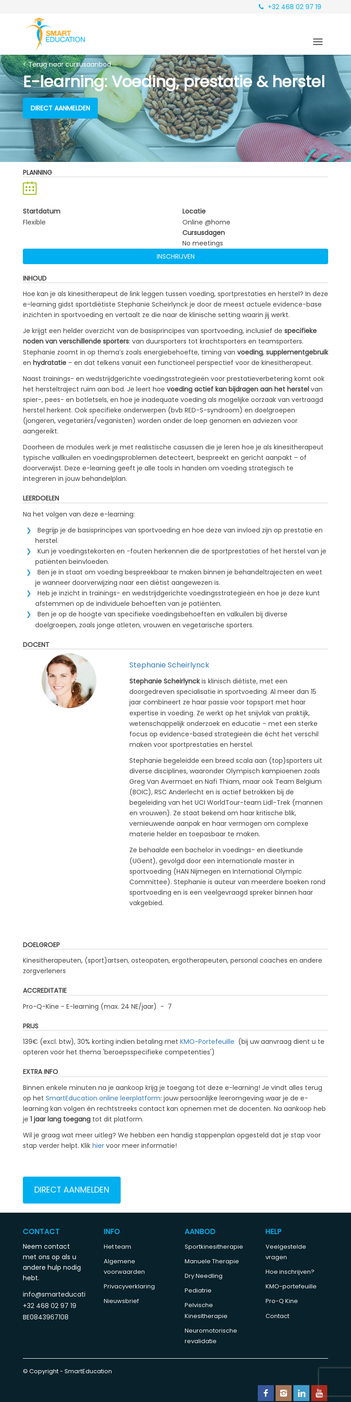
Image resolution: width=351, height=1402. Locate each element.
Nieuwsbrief (121, 1301)
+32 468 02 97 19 (290, 6)
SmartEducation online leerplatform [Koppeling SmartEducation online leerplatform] (103, 1098)
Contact (277, 1316)
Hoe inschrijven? (290, 1271)
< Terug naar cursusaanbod (67, 64)
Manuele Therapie (212, 1261)
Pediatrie (198, 1290)
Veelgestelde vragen (286, 1251)
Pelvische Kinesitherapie (206, 1310)
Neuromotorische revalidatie (211, 1335)
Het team (117, 1246)
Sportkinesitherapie (214, 1246)
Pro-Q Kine (282, 1301)
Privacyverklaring (129, 1286)
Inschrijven (176, 256)
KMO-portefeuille (291, 1286)
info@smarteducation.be (54, 1294)
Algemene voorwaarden (124, 1266)
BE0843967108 (46, 1317)
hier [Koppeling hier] (98, 1145)
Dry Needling (204, 1276)
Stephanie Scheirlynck (169, 665)
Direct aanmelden (60, 108)
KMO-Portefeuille (207, 1041)
